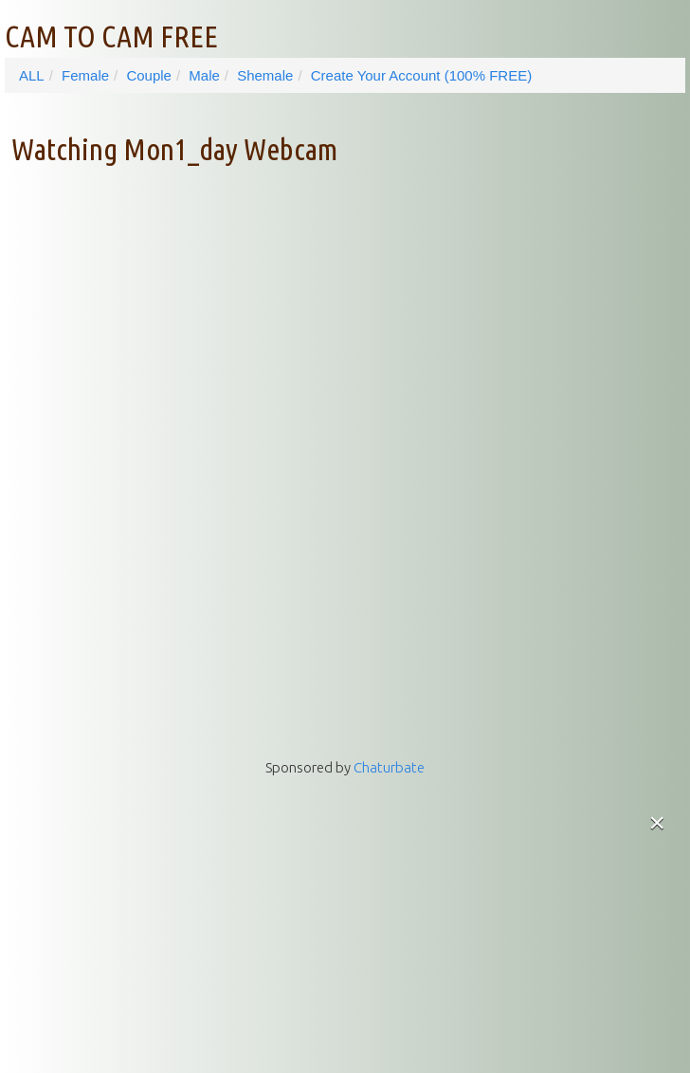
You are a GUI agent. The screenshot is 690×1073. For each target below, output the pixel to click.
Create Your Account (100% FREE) (421, 75)
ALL (32, 75)
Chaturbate (389, 767)
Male (204, 75)
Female (85, 75)
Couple (149, 75)
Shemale (265, 75)
